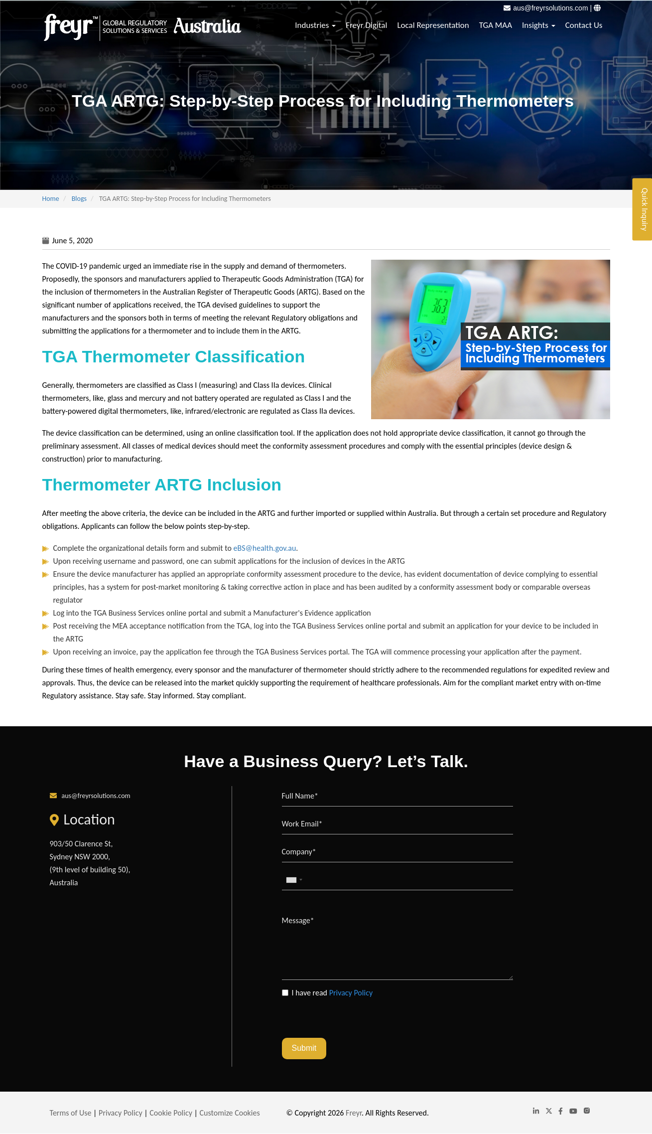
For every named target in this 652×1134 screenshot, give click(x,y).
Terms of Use (71, 1113)
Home (50, 198)
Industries (315, 25)
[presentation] (357, 1018)
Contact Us (584, 25)
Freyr (354, 1113)
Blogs (79, 198)
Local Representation (433, 25)
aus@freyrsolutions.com (550, 8)
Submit (304, 1048)
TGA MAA (495, 25)
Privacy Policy (351, 992)
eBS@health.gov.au (265, 548)
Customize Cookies (230, 1113)
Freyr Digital (366, 25)
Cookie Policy (170, 1113)
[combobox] (293, 880)
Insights (538, 25)
